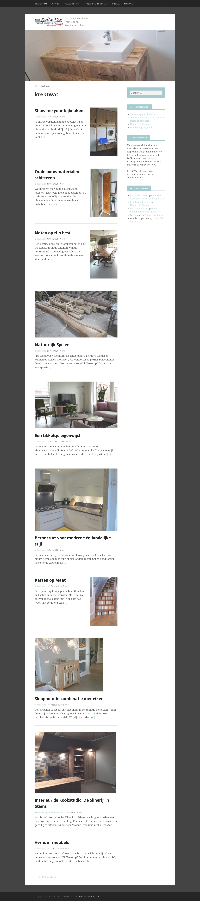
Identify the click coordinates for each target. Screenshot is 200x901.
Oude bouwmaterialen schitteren (147, 117)
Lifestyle (116, 4)
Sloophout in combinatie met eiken (69, 698)
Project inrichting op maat (96, 4)
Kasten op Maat (50, 580)
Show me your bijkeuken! (60, 110)
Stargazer (95, 896)
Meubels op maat (72, 4)
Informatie (128, 4)
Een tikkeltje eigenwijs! (57, 435)
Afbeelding (42, 812)
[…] (43, 137)
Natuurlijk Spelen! (53, 344)
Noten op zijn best (53, 232)
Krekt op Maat (41, 4)
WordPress (83, 896)
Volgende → (49, 877)
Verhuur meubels (52, 842)
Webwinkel (55, 4)
